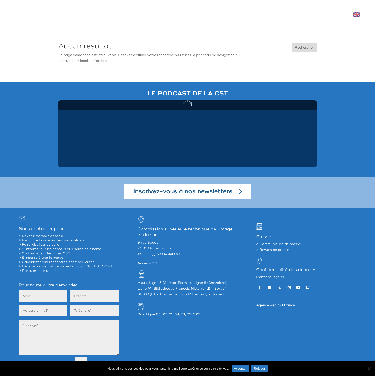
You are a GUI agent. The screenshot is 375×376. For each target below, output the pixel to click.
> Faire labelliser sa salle (39, 244)
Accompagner (261, 14)
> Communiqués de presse (278, 244)
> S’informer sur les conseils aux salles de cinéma (60, 249)
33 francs (286, 305)
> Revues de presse (272, 250)
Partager (231, 14)
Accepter (240, 368)
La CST (205, 14)
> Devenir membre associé (41, 236)
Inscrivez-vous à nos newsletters (182, 191)
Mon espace (320, 14)
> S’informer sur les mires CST (44, 253)
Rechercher (304, 47)
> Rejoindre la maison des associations (51, 240)
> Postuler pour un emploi (40, 271)
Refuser (259, 368)
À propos (180, 14)
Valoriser (291, 14)
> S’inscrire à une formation (42, 258)
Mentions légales (270, 277)
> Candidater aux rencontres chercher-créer (56, 262)
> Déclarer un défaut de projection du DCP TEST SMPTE (67, 266)
